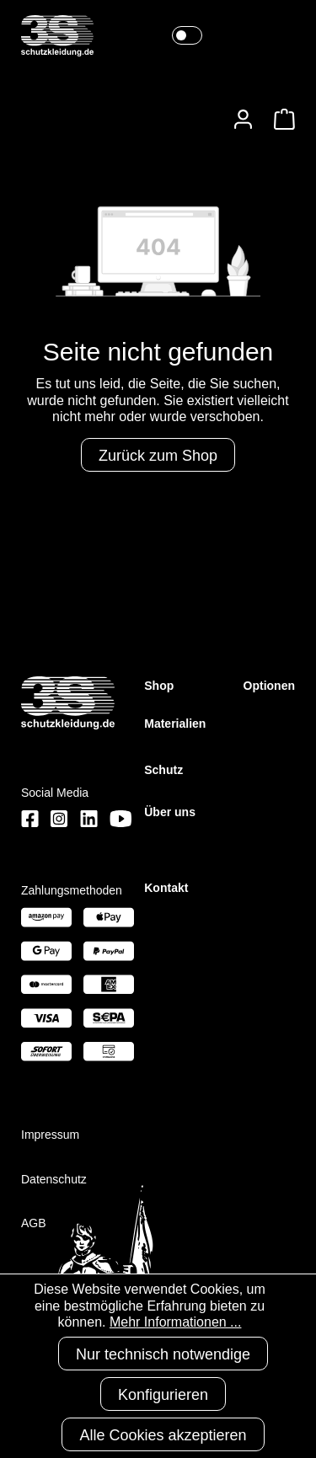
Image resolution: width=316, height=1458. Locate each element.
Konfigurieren (163, 1394)
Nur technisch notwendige (163, 1354)
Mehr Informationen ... (176, 1322)
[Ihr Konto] (243, 119)
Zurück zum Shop (158, 455)
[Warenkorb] (279, 119)
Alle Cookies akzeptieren (162, 1435)
